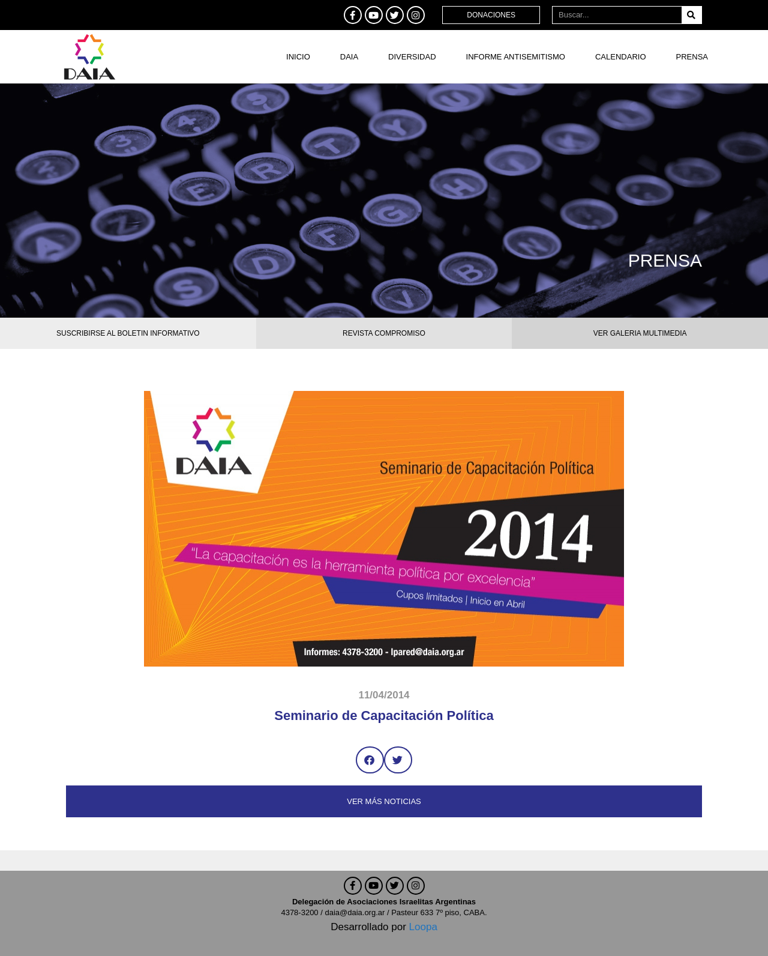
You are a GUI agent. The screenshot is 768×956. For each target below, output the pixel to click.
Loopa (423, 927)
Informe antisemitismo (515, 56)
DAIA (349, 56)
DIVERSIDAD (412, 56)
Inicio (298, 56)
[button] (370, 759)
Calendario (620, 56)
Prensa (692, 56)
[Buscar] (691, 15)
